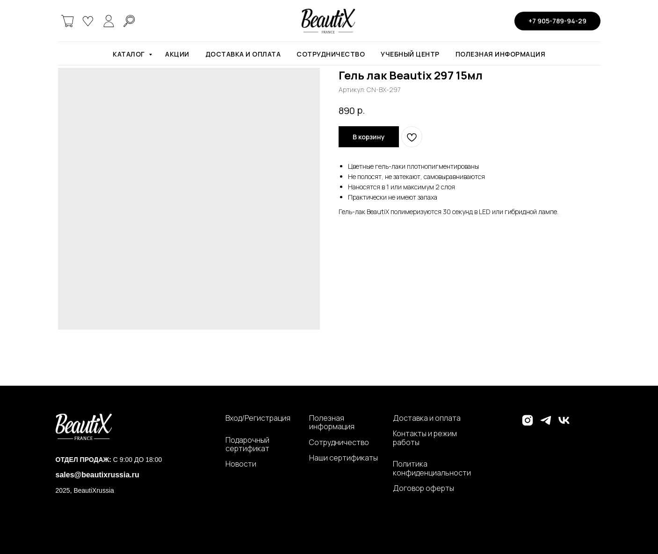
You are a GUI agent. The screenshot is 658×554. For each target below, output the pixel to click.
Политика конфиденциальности (432, 468)
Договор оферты (423, 488)
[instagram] (527, 424)
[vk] (564, 424)
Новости (240, 464)
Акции (177, 54)
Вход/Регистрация (257, 418)
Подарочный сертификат (247, 444)
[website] (67, 21)
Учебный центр (410, 54)
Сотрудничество (330, 54)
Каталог (129, 54)
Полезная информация (501, 54)
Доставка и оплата (243, 54)
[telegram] (545, 424)
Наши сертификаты (343, 457)
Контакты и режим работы (425, 437)
